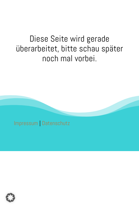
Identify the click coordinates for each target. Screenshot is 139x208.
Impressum (26, 123)
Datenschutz (56, 123)
